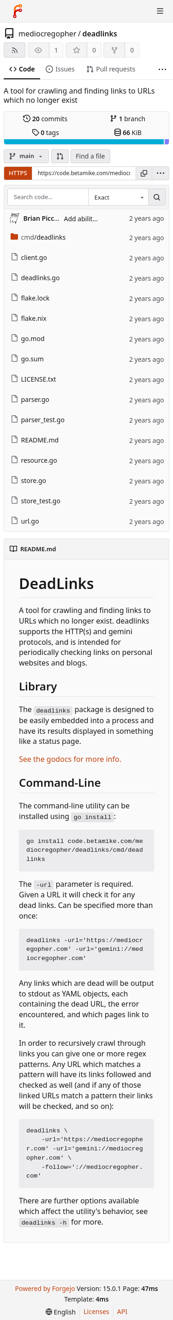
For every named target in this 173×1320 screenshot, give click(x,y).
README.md (35, 440)
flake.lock (30, 298)
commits (45, 118)
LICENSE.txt (33, 379)
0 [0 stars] (94, 50)
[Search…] (157, 197)
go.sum (27, 358)
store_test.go (35, 500)
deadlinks (99, 33)
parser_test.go (38, 419)
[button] (60, 156)
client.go (29, 257)
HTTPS (18, 173)
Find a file (90, 156)
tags (45, 132)
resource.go (34, 460)
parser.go (30, 399)
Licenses (96, 1311)
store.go (28, 480)
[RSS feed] (14, 50)
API (122, 1311)
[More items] (162, 69)
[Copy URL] (144, 173)
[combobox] (118, 197)
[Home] (17, 11)
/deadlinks (38, 237)
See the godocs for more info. (70, 759)
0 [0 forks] (132, 50)
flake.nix (29, 318)
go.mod (28, 338)
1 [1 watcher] (56, 50)
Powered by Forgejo (45, 1288)
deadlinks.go (35, 277)
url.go (25, 521)
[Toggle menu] (160, 11)
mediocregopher (47, 33)
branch (127, 118)
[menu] (160, 173)
